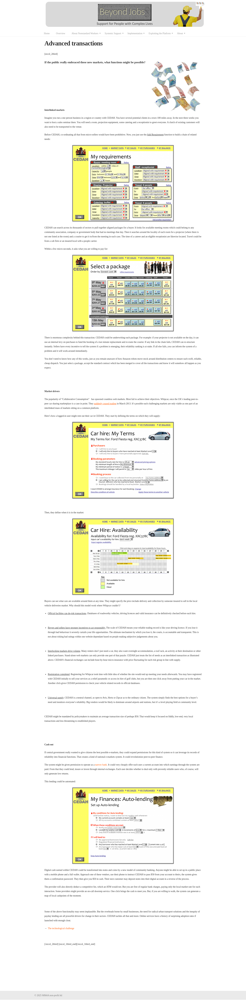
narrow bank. (101, 764)
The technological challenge (61, 928)
